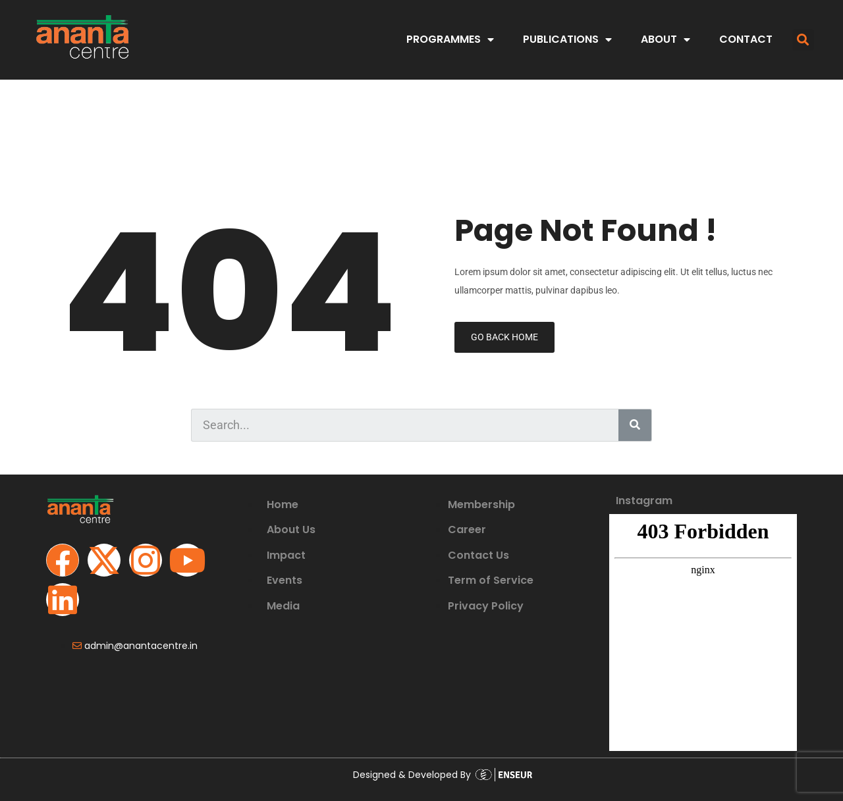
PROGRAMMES (450, 39)
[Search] (634, 425)
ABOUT (665, 39)
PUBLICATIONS (567, 39)
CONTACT (746, 39)
